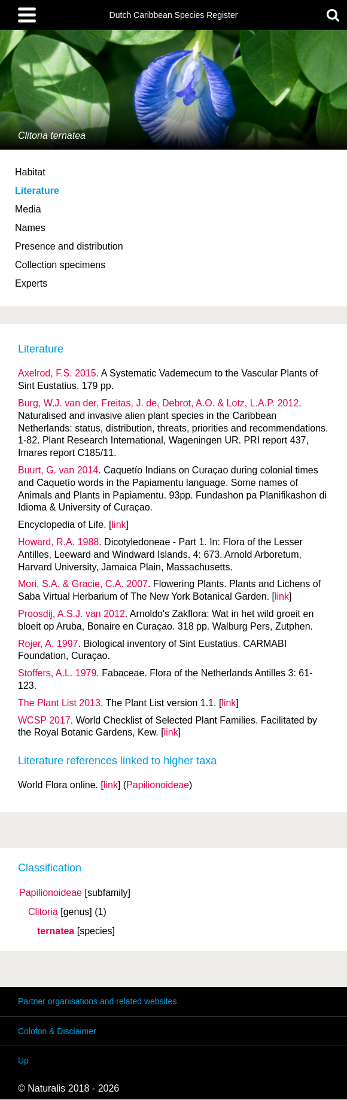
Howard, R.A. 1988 (58, 542)
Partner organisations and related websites (97, 1001)
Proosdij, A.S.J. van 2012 (71, 614)
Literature (37, 191)
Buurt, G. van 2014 (58, 470)
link (119, 524)
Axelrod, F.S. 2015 (57, 373)
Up (23, 1060)
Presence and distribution (69, 246)
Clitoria (43, 912)
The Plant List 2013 (59, 703)
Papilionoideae (50, 893)
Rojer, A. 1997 (48, 644)
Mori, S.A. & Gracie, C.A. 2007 (83, 584)
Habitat (30, 172)
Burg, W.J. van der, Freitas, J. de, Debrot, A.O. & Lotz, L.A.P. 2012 (158, 403)
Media (28, 209)
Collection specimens (60, 265)
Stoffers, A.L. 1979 (57, 673)
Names (30, 228)
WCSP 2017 (44, 720)
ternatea (55, 931)
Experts (31, 283)
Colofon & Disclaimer (57, 1031)
